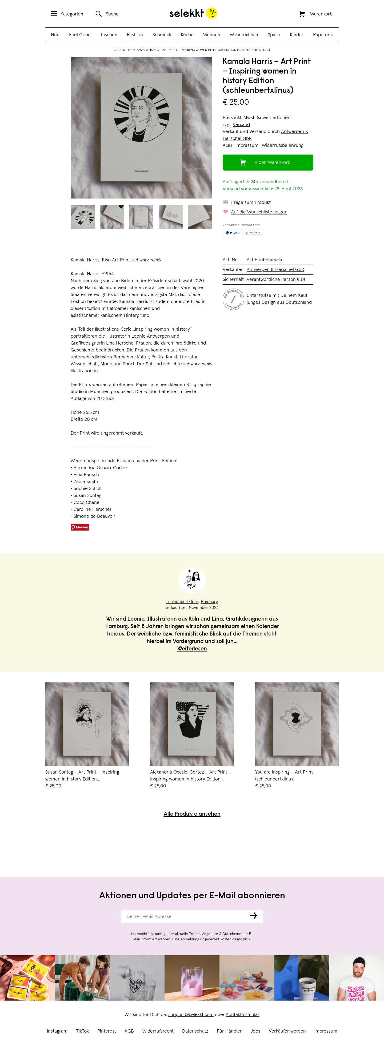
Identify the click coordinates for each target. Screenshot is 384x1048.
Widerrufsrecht (158, 1031)
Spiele (274, 35)
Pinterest (106, 1031)
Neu (55, 35)
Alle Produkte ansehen (192, 814)
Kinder (296, 35)
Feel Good (80, 35)
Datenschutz (195, 1031)
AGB (129, 1031)
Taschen (108, 35)
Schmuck (162, 35)
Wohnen (211, 35)
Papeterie (323, 35)
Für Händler (229, 1031)
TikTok (82, 1031)
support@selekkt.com (191, 1014)
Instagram (57, 1031)
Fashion (135, 35)
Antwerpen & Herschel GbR (275, 269)
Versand (241, 124)
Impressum (325, 1031)
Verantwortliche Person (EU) (276, 279)
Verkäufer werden (287, 1031)
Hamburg (209, 602)
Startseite (122, 50)
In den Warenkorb (272, 162)
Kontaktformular (242, 1014)
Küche (187, 35)
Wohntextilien (244, 35)
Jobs (255, 1031)
